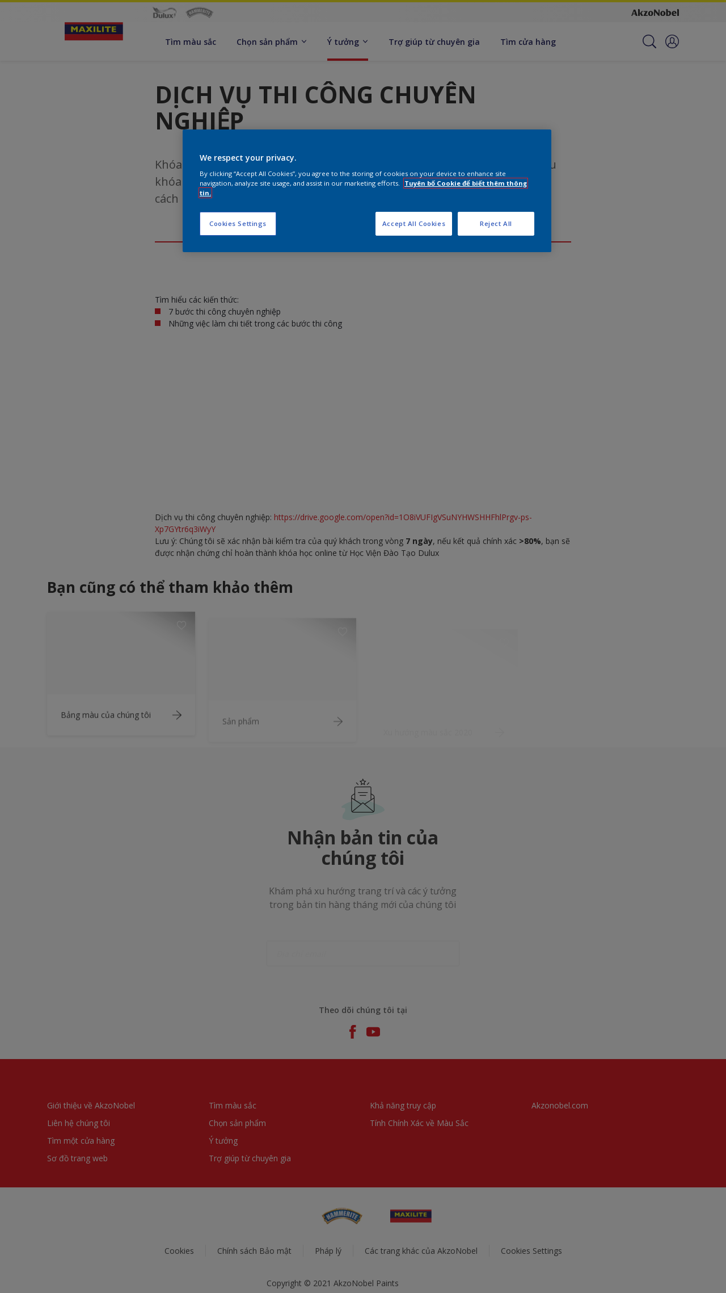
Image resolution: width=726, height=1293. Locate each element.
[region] (367, 191)
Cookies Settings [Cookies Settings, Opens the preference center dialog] (238, 223)
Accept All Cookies (413, 223)
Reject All (496, 223)
